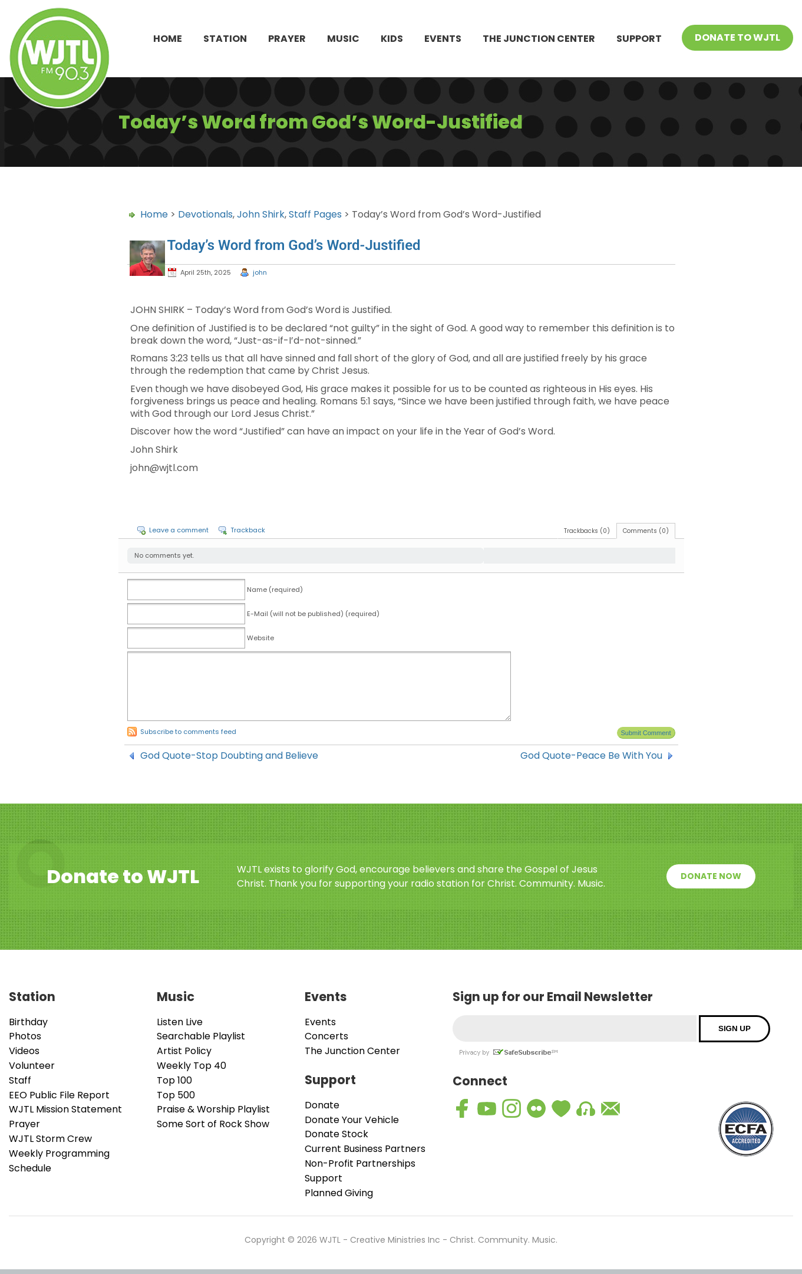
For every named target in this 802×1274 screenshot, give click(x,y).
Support (639, 38)
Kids (392, 38)
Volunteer (32, 1065)
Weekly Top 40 (191, 1065)
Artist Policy (184, 1051)
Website (260, 638)
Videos (24, 1051)
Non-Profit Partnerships (360, 1163)
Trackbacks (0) (587, 530)
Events (442, 38)
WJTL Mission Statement (65, 1109)
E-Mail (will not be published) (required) (313, 613)
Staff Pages (315, 214)
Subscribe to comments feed (188, 731)
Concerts (326, 1036)
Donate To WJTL (737, 37)
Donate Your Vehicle (352, 1120)
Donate (322, 1105)
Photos (25, 1036)
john (260, 272)
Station (225, 38)
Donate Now (711, 876)
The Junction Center (539, 38)
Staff (20, 1080)
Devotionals (205, 214)
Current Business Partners (365, 1149)
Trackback (247, 530)
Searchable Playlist (201, 1036)
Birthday (28, 1022)
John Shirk (261, 214)
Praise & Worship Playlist (213, 1109)
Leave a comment (179, 530)
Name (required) (275, 589)
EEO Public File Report (59, 1095)
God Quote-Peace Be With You (591, 756)
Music (343, 38)
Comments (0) (646, 530)
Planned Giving (339, 1193)
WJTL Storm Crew (50, 1138)
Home (167, 38)
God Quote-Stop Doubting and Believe (229, 756)
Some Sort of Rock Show (213, 1124)
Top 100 (174, 1080)
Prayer (287, 38)
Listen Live (180, 1022)
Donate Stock (336, 1134)
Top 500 (176, 1095)
